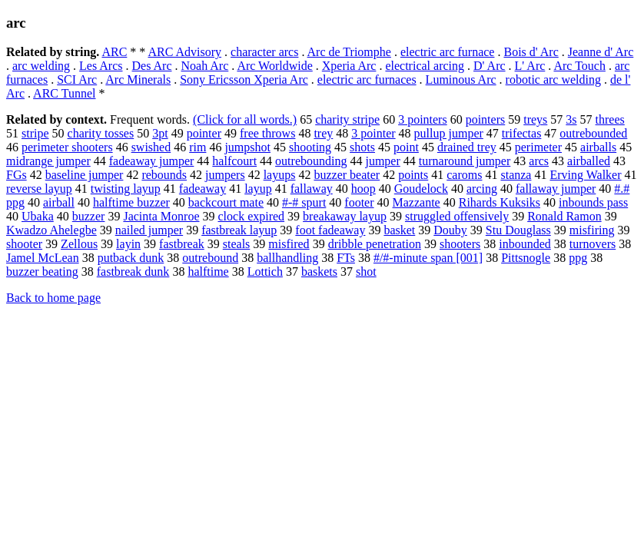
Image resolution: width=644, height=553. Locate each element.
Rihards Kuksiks (499, 202)
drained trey (466, 147)
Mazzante (416, 202)
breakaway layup (345, 216)
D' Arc (489, 65)
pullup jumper (448, 133)
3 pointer (373, 133)
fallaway (311, 188)
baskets (319, 271)
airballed (588, 160)
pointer (204, 133)
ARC (114, 51)
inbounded (525, 243)
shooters (460, 243)
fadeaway (202, 188)
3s (571, 119)
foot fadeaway (330, 230)
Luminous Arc (461, 79)
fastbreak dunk (133, 271)
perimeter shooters (67, 147)
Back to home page (53, 297)
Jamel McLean (42, 257)
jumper (382, 160)
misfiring (592, 230)
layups (280, 174)
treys (535, 119)
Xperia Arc (349, 65)
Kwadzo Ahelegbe (51, 230)
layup (258, 188)
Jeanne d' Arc (601, 51)
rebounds (164, 174)
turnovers (592, 243)
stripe (35, 133)
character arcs (264, 51)
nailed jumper (149, 230)
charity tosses (101, 133)
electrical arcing (424, 65)
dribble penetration (374, 243)
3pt (160, 133)
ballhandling (287, 257)
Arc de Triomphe (349, 51)
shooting (310, 147)
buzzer (88, 216)
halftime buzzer (131, 202)
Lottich (265, 271)
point (406, 147)
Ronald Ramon (564, 216)
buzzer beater (347, 174)
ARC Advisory (184, 51)
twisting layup (126, 188)
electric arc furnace (447, 51)
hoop (363, 188)
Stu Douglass (518, 230)
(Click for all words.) (245, 119)
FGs (16, 174)
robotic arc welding (553, 79)
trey (323, 133)
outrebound (210, 257)
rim (197, 147)
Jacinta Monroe (161, 216)
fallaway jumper (556, 188)
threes (610, 119)
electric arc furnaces (367, 79)
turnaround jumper (465, 160)
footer (358, 202)
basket (399, 230)
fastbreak (181, 243)
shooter (24, 243)
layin (128, 243)
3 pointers (422, 119)
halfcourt (234, 160)
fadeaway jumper (151, 160)
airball (59, 202)
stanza (515, 174)
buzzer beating (42, 271)
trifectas (522, 133)
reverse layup (39, 188)
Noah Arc (205, 65)
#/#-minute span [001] (428, 257)
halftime (208, 271)
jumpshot (247, 147)
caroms (464, 174)
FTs (346, 257)
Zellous (79, 243)
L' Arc (530, 65)
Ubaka (38, 216)
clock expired (250, 216)
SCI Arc (77, 79)
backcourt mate (226, 202)
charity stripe (347, 119)
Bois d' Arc (530, 51)
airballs (598, 147)
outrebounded (593, 133)
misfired (288, 243)
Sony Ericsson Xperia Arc (244, 79)
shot (366, 271)
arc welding (41, 65)
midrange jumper (48, 160)
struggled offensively (457, 216)
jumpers (225, 174)
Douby (450, 230)
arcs (539, 160)
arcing (481, 188)
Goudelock (421, 188)
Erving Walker (585, 174)
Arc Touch (579, 65)
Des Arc (152, 65)
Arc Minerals (138, 79)
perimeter (538, 147)
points (413, 174)
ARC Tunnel (64, 93)
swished (151, 147)
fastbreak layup (239, 230)
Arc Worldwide (274, 65)
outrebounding (311, 160)
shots (362, 147)
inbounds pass (593, 202)
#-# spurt (304, 202)
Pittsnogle (525, 257)
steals (237, 243)
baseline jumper (84, 174)
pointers (486, 119)
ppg (578, 257)
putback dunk (131, 257)
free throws (267, 133)
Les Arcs (100, 65)
